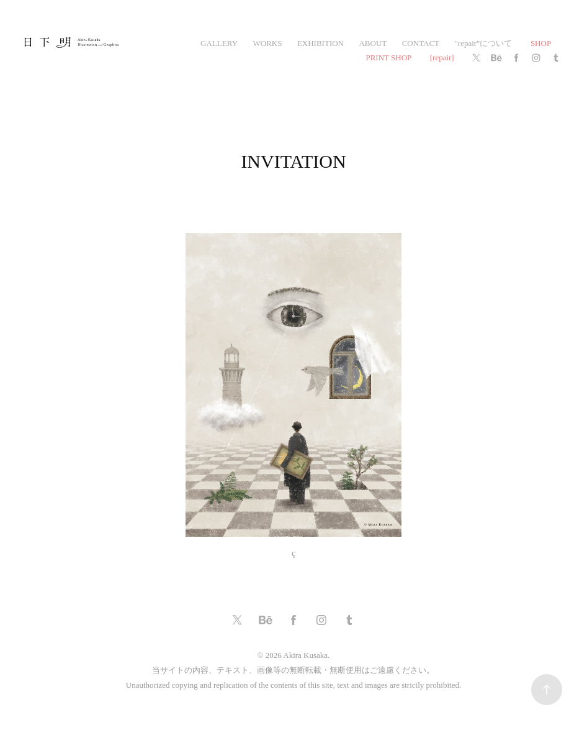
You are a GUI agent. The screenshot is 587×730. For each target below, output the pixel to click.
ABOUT (373, 43)
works (267, 43)
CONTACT (420, 43)
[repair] (442, 57)
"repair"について (484, 43)
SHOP (541, 43)
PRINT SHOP (388, 57)
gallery (219, 43)
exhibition (320, 43)
